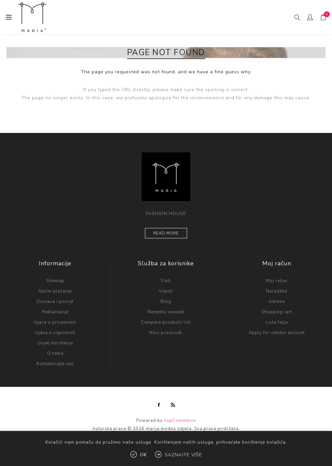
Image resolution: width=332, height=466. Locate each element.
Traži (165, 281)
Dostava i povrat (55, 302)
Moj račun (276, 281)
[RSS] (173, 405)
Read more (166, 233)
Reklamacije (55, 312)
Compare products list (166, 322)
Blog (165, 302)
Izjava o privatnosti (55, 322)
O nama (55, 353)
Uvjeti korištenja (55, 343)
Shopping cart (276, 312)
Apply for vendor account (277, 333)
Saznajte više (183, 455)
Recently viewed (166, 312)
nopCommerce (180, 421)
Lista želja (277, 322)
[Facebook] (159, 405)
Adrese (277, 302)
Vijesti (166, 291)
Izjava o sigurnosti (55, 333)
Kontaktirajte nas (55, 364)
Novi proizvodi (165, 333)
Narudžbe (276, 291)
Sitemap (55, 281)
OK (143, 455)
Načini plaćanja (55, 291)
